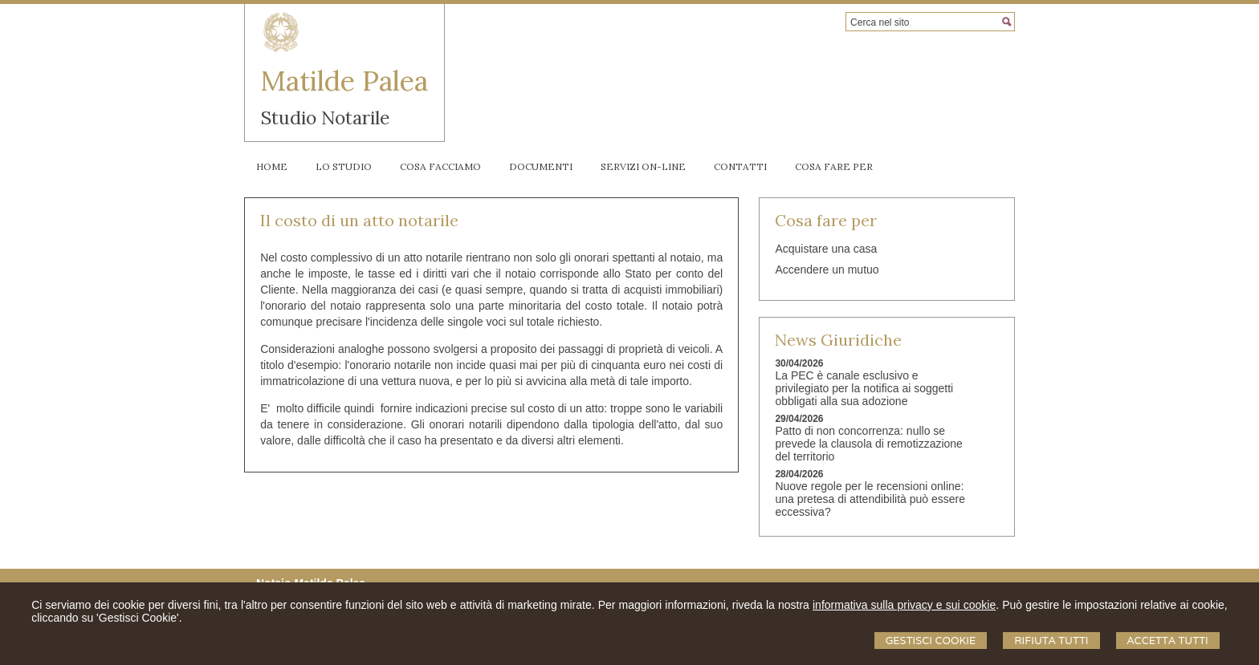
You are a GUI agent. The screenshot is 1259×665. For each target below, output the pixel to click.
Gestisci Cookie (931, 640)
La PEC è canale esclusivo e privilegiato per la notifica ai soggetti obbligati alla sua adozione (864, 388)
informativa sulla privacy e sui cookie (904, 604)
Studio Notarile (325, 117)
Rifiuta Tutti (1051, 640)
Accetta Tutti (1167, 640)
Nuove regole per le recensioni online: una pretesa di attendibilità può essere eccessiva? (870, 499)
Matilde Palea (344, 80)
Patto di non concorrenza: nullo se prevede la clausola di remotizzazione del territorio (868, 443)
